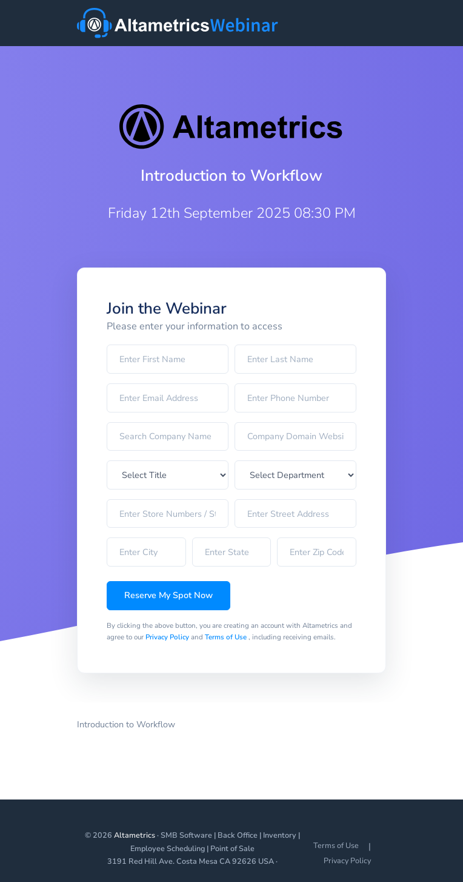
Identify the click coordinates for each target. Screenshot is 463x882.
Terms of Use (226, 637)
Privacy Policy (168, 637)
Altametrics (134, 835)
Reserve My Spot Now (168, 595)
